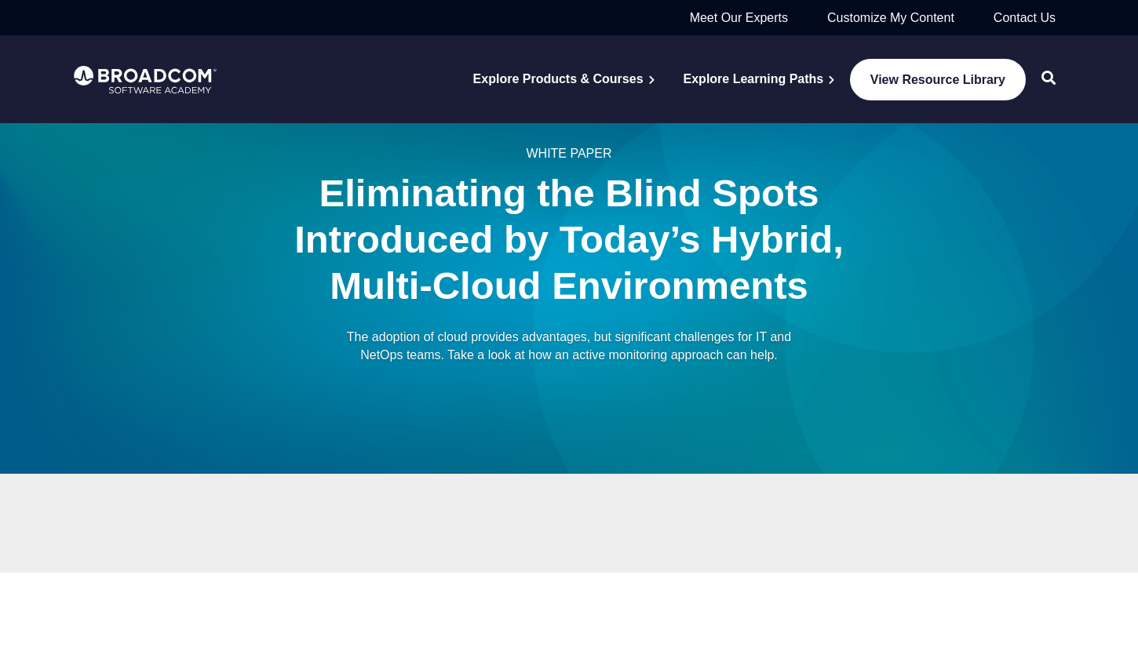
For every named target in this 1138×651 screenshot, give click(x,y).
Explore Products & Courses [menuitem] (558, 78)
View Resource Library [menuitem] (937, 79)
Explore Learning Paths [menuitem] (754, 78)
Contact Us (1025, 17)
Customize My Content (890, 17)
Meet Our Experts (739, 17)
